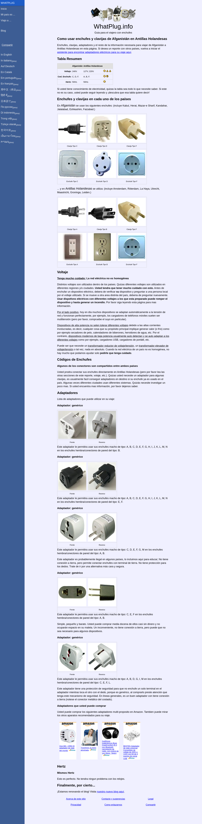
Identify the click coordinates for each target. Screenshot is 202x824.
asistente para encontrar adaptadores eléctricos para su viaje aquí (94, 52)
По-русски (10, 107)
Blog (4, 30)
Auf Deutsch (8, 66)
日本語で (9, 101)
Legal (151, 799)
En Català (7, 72)
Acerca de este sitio (76, 799)
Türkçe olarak (12, 124)
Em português (12, 78)
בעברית (8, 141)
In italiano (9, 60)
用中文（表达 (12, 89)
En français (10, 83)
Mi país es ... (9, 14)
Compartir (151, 805)
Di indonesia (11, 112)
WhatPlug (8, 3)
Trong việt (10, 118)
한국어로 (9, 130)
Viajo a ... (7, 20)
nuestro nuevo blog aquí (110, 791)
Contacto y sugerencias (113, 799)
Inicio (4, 8)
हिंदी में (7, 95)
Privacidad (76, 805)
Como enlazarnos (113, 805)
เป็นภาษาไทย (11, 136)
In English (7, 54)
